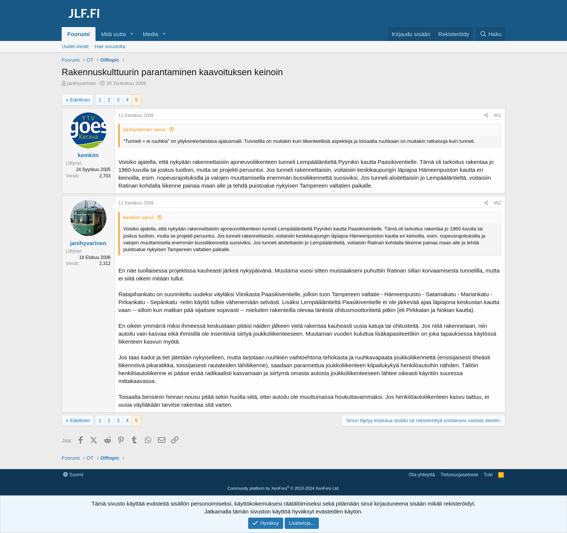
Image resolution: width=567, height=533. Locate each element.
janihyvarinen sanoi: (145, 129)
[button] (132, 34)
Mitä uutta (113, 34)
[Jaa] (486, 115)
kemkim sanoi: (139, 217)
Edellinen (80, 100)
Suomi (73, 474)
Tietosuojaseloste (459, 474)
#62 (497, 203)
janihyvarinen (81, 83)
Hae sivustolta (110, 46)
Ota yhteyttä (422, 474)
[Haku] (490, 34)
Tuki (488, 474)
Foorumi (78, 34)
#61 (497, 115)
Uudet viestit (75, 46)
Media (150, 34)
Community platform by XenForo (283, 488)
